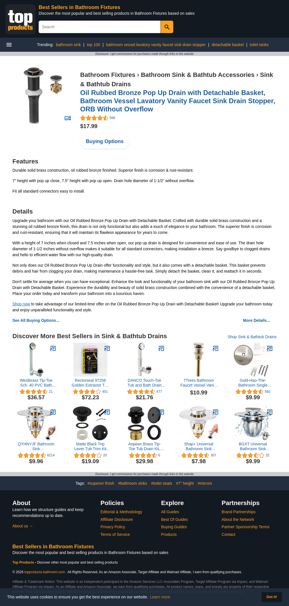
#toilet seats (161, 483)
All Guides (170, 512)
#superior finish (100, 483)
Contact (228, 534)
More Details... (256, 320)
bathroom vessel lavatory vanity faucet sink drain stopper (156, 44)
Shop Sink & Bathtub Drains (252, 337)
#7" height (185, 483)
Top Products (23, 562)
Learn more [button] (160, 597)
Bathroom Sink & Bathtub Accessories (198, 74)
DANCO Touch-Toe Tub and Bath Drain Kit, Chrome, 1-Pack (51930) (144, 383)
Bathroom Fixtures (107, 74)
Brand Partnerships (238, 512)
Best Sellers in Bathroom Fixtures (79, 7)
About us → (22, 526)
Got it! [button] (271, 597)
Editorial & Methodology (121, 512)
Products (169, 534)
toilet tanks (259, 44)
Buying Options (105, 141)
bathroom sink (68, 44)
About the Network (238, 519)
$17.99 (88, 126)
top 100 (93, 44)
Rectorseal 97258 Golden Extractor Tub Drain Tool (90, 383)
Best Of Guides (174, 519)
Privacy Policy (112, 527)
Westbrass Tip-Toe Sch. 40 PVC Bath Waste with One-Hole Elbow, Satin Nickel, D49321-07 (36, 383)
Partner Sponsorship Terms (245, 527)
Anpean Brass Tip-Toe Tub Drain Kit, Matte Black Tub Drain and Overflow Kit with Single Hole (145, 446)
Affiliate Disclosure (116, 519)
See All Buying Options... (35, 320)
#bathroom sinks (132, 483)
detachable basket (228, 44)
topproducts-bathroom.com (44, 572)
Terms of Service (115, 534)
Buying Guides (174, 527)
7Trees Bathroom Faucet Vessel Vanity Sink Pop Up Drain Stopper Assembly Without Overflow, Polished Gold (198, 383)
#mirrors (205, 483)
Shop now (21, 304)
